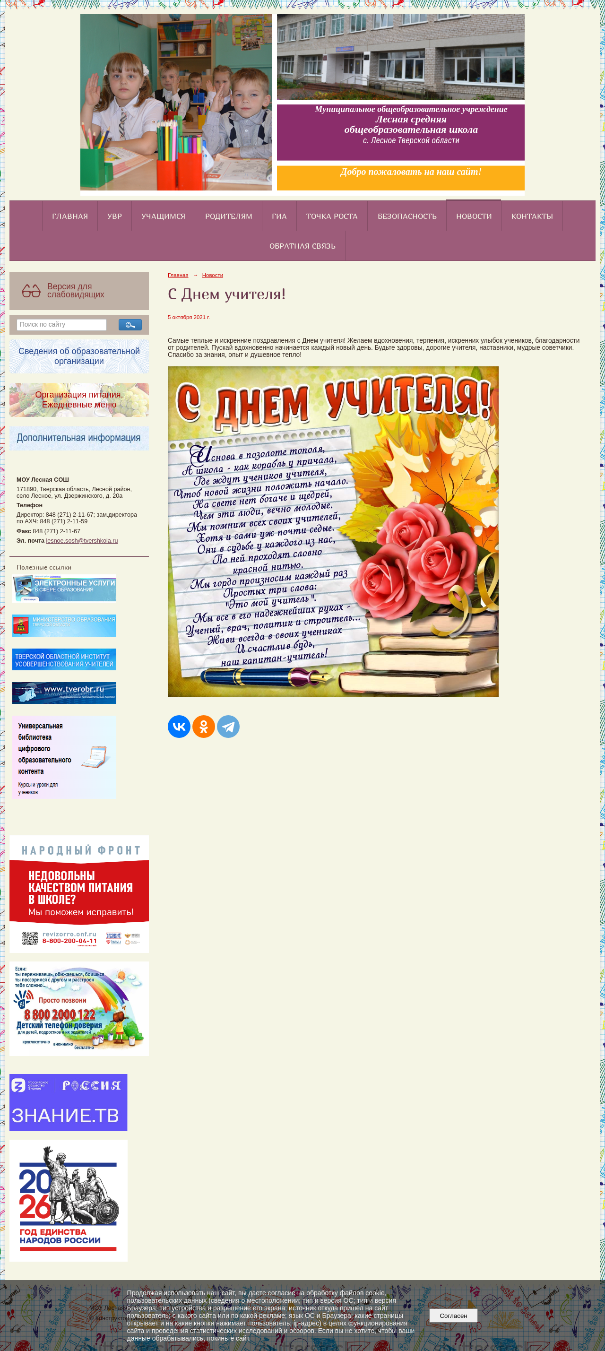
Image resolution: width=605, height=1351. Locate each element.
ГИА (279, 216)
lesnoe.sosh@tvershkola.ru (82, 540)
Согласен (453, 1315)
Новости (474, 216)
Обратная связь (302, 246)
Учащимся (163, 216)
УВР (114, 216)
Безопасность (407, 216)
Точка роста (332, 216)
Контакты (532, 216)
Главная (70, 216)
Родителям (228, 216)
